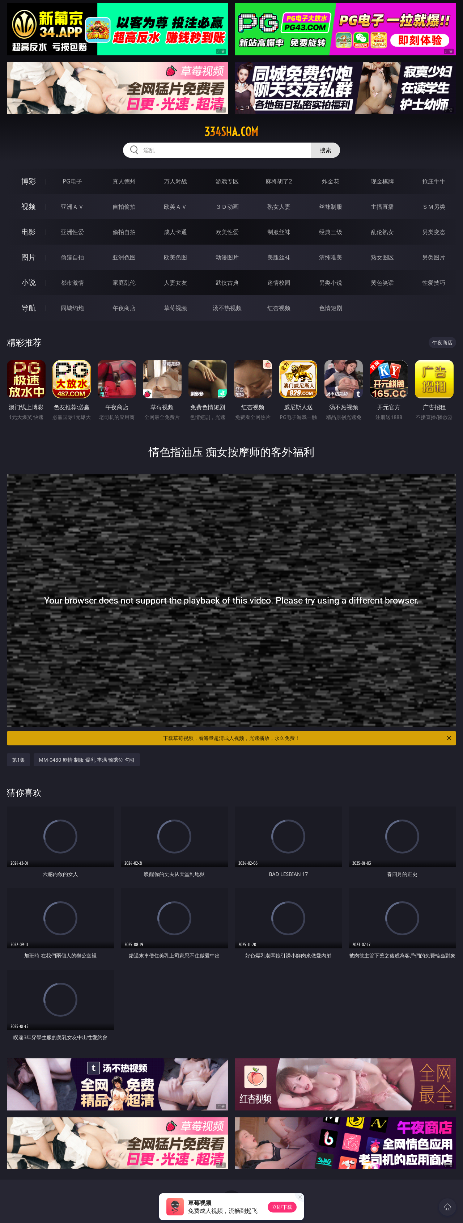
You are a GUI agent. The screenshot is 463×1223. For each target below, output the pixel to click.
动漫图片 (227, 257)
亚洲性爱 (72, 232)
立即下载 (282, 1206)
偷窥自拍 (72, 257)
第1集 (18, 759)
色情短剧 (330, 308)
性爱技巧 (433, 283)
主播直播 (382, 207)
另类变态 (433, 232)
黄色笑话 (382, 283)
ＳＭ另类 (433, 207)
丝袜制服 (330, 207)
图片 (28, 257)
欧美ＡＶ (175, 207)
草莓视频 (175, 308)
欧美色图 (175, 257)
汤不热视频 (227, 308)
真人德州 (124, 181)
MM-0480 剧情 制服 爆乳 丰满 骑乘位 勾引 (87, 759)
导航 (28, 308)
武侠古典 (227, 283)
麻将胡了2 (279, 181)
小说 (28, 282)
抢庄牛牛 (433, 181)
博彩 (28, 181)
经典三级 (330, 232)
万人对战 (175, 181)
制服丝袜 (278, 232)
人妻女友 (175, 283)
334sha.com (231, 131)
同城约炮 (72, 308)
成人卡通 (175, 232)
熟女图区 (382, 257)
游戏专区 (227, 181)
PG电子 (72, 181)
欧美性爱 (227, 232)
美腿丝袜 (278, 257)
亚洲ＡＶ (72, 207)
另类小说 (330, 283)
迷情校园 (278, 283)
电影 (28, 232)
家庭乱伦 (124, 283)
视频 (28, 206)
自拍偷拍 (124, 207)
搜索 (325, 150)
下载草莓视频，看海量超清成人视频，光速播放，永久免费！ (308, 738)
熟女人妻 (278, 207)
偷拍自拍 (124, 232)
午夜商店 (124, 308)
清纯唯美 (330, 257)
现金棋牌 (382, 181)
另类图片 (433, 257)
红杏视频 (278, 308)
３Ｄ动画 (227, 207)
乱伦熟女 (382, 232)
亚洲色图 (124, 257)
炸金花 (330, 181)
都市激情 (72, 283)
